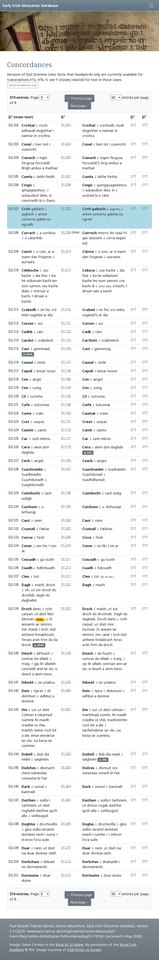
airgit (37, 379)
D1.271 (66, 848)
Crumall (28, 528)
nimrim (46, 624)
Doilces (88, 767)
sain (96, 291)
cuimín (105, 714)
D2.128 (13, 469)
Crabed (88, 309)
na (48, 219)
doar (46, 875)
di (93, 286)
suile (45, 839)
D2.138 (13, 584)
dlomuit (105, 767)
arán (36, 639)
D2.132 (13, 528)
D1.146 (66, 404)
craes (104, 413)
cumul (100, 786)
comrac (27, 658)
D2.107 (13, 208)
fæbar (44, 528)
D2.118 (13, 379)
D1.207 (66, 176)
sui (100, 323)
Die (24, 709)
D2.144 (13, 754)
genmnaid (42, 348)
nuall (120, 125)
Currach (28, 232)
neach (87, 834)
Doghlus (28, 824)
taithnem (29, 805)
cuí (34, 709)
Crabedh (29, 309)
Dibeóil (27, 682)
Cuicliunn (29, 506)
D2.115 (13, 348)
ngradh (27, 224)
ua (119, 730)
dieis (43, 195)
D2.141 (13, 682)
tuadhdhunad (93, 479)
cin (99, 545)
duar (30, 853)
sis (110, 577)
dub (40, 754)
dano (112, 619)
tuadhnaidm (31, 474)
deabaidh (110, 861)
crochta (44, 135)
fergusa (28, 163)
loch (44, 629)
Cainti (27, 251)
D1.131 (66, 323)
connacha (29, 778)
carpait (27, 614)
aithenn (88, 639)
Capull (27, 371)
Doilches (29, 767)
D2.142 (13, 690)
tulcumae (41, 404)
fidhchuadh (46, 567)
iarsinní (98, 829)
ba (54, 275)
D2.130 (13, 506)
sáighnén (89, 759)
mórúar (40, 291)
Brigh (26, 168)
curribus (48, 232)
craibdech (45, 340)
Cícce (86, 537)
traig (25, 663)
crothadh (107, 125)
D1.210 (66, 545)
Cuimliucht (31, 493)
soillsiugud (109, 810)
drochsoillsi (48, 824)
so (106, 577)
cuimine (28, 719)
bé (54, 730)
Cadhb (27, 331)
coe (122, 280)
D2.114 (13, 340)
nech (40, 834)
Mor (50, 614)
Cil (24, 396)
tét (105, 144)
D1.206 (66, 537)
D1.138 (66, 371)
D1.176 (66, 430)
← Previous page (79, 98)
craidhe (27, 725)
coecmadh (30, 200)
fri (125, 232)
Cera (26, 447)
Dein (25, 690)
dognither (90, 130)
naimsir (27, 135)
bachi (47, 280)
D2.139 (13, 608)
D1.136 (66, 348)
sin (51, 668)
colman (117, 709)
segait (121, 238)
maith (39, 584)
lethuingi (29, 512)
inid (52, 629)
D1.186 (66, 379)
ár (23, 550)
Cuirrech (89, 232)
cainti (42, 430)
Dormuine (30, 875)
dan (34, 256)
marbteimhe (117, 719)
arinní (42, 214)
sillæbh (50, 663)
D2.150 (13, 861)
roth (48, 608)
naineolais (39, 773)
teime (38, 730)
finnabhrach (44, 634)
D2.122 (13, 413)
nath (107, 853)
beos (48, 674)
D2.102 (13, 125)
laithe (102, 176)
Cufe (26, 404)
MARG (40, 619)
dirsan (87, 291)
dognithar (44, 130)
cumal (39, 786)
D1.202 (66, 144)
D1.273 (66, 875)
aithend (28, 634)
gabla (41, 219)
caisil (105, 634)
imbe (120, 309)
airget (102, 460)
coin (42, 251)
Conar (27, 545)
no (24, 866)
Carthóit (89, 340)
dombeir (28, 834)
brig (104, 163)
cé (96, 719)
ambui (36, 168)
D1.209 (66, 208)
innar (35, 735)
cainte (101, 430)
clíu (29, 740)
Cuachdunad (92, 474)
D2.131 (13, 520)
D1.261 (66, 709)
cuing (37, 387)
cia (24, 853)
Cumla (27, 176)
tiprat (38, 690)
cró (54, 309)
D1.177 (66, 438)
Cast (25, 348)
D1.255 (66, 584)
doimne (28, 701)
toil (36, 576)
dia (37, 275)
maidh (44, 719)
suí (40, 323)
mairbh (27, 730)
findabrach (103, 639)
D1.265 (66, 800)
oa (36, 740)
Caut (26, 520)
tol (96, 576)
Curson (27, 323)
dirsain (39, 296)
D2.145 (13, 767)
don (46, 447)
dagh (40, 595)
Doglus (88, 824)
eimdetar (47, 735)
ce (36, 725)
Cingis (27, 185)
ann (119, 663)
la (96, 195)
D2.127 (13, 460)
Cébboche (30, 270)
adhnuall (28, 130)
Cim (25, 379)
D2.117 (13, 371)
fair (44, 778)
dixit (42, 614)
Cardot (28, 340)
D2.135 (13, 559)
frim (44, 639)
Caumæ (88, 413)
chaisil (33, 629)
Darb (26, 786)
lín (42, 663)
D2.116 (13, 362)
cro (112, 309)
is (53, 251)
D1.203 (66, 157)
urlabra (49, 682)
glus (28, 829)
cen (39, 545)
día (50, 315)
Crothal (28, 125)
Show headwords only (23, 85)
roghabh (28, 810)
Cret (25, 421)
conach (103, 773)
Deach (87, 653)
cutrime (36, 396)
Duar (26, 848)
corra (110, 238)
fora (37, 839)
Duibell (88, 754)
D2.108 (13, 232)
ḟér (104, 545)
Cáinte (88, 251)
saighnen (41, 759)
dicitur (92, 805)
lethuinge (113, 506)
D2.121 (13, 404)
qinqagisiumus (33, 190)
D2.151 (13, 875)
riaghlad (35, 315)
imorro (103, 232)
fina (44, 275)
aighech (28, 214)
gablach (37, 208)
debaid (48, 861)
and (40, 668)
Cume (27, 413)
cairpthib (35, 238)
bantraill (28, 791)
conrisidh (29, 668)
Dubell (27, 754)
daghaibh (29, 600)
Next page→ (79, 106)
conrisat (108, 663)
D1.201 (66, 125)
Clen (25, 576)
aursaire (28, 262)
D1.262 (66, 754)
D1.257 (66, 608)
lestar (41, 371)
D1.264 (66, 786)
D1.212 (66, 567)
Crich (26, 208)
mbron (116, 834)
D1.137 (66, 362)
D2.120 (13, 396)
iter (24, 629)
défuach (43, 653)
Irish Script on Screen (84, 949)
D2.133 (13, 537)
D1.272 (66, 861)
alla (24, 815)
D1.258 (66, 653)
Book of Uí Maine (69, 944)
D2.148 (13, 824)
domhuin (29, 696)
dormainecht (37, 866)
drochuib (105, 614)
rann (37, 848)
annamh (28, 624)
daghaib (88, 619)
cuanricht (29, 149)
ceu (45, 270)
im (42, 309)
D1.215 (66, 270)
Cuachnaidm (32, 469)
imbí (25, 315)
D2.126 (13, 447)
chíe (102, 719)
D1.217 (66, 576)
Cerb (26, 460)
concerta (29, 219)
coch (47, 730)
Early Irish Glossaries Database (30, 5)
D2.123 (13, 421)
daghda (28, 452)
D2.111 (13, 309)
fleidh (50, 176)
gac (85, 238)
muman (88, 629)
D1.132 (66, 331)
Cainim (27, 430)
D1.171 (66, 421)
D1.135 (66, 340)
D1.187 (66, 469)
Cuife (86, 404)
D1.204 (66, 520)
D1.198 (66, 493)
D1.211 (66, 559)
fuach (107, 653)
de (99, 653)
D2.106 (13, 185)
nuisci (51, 371)
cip (84, 663)
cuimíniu (103, 735)
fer (47, 309)
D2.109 (13, 251)
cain (40, 331)
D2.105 (13, 176)
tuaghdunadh (33, 484)
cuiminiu (28, 745)
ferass (27, 639)
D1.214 (66, 251)
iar (37, 624)
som (25, 286)
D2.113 (13, 331)
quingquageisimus (111, 185)
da (50, 639)
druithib (28, 595)
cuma (50, 834)
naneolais (89, 773)
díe (100, 725)
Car (25, 438)
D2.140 (13, 653)
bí (39, 778)
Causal (88, 362)
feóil (40, 537)
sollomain (34, 280)
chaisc (50, 200)
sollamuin (110, 275)
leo (54, 280)
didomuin (114, 690)
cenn (38, 520)
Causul (27, 362)
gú (42, 559)
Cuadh (27, 567)
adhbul (45, 696)
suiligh (27, 498)
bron (29, 839)
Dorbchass (30, 861)
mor (110, 624)
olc (27, 590)
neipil (116, 754)
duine (26, 880)
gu (103, 559)
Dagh (26, 584)
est (38, 590)
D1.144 (66, 387)
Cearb (87, 460)
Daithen (28, 800)
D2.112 (13, 323)
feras (117, 639)
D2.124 (13, 430)
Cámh (87, 430)
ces (114, 767)
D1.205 (66, 528)
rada (118, 232)
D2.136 (13, 567)
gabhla (112, 214)
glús (123, 824)
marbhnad (90, 714)
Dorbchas (90, 861)
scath (50, 559)
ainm (38, 447)
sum (102, 280)
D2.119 (13, 387)
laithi (41, 176)
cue (102, 270)
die (27, 735)
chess (26, 773)
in (35, 135)
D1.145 (66, 396)
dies (107, 190)
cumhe (99, 834)
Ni (36, 719)
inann (26, 256)
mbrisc (45, 438)
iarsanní (48, 829)
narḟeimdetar (93, 730)
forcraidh (42, 163)
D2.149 (13, 848)
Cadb (86, 331)
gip (36, 663)
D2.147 (13, 800)
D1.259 (66, 682)
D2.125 (13, 438)
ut (33, 590)
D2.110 (13, 270)
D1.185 (66, 460)
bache (26, 275)
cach (35, 438)
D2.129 (13, 493)
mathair (51, 168)
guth (53, 810)
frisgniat (45, 256)
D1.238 (66, 232)
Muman (28, 619)
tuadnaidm (117, 469)
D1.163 (66, 413)
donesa (41, 853)
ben (39, 144)
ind (84, 243)
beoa (43, 740)
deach (26, 674)
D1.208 (66, 185)
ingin (43, 157)
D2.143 (13, 709)
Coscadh (29, 559)
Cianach (28, 157)
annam (106, 629)
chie (42, 725)
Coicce (27, 537)
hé (23, 280)
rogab (103, 805)
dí (48, 690)
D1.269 (66, 824)
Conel (26, 144)
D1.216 (66, 309)
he (100, 275)
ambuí (114, 163)
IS (50, 619)
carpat (39, 421)
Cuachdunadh (33, 479)
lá (40, 200)
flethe (112, 176)
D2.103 (13, 144)
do (112, 232)
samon (34, 286)
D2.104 (13, 157)
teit (45, 144)
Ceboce (88, 270)
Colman (28, 714)
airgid (38, 460)
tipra (98, 690)
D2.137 (13, 576)
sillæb (43, 658)
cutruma (98, 396)
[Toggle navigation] (151, 5)
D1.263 (66, 767)
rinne (41, 362)
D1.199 (66, 506)
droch (50, 584)
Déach (27, 653)
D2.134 (13, 545)
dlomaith (47, 767)
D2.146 (13, 786)
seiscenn (95, 238)
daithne (42, 810)
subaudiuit (30, 195)
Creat (87, 421)
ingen (104, 157)
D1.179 (66, 447)
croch (43, 125)
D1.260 (66, 690)
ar (49, 251)
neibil (26, 759)
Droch (27, 608)
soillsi (44, 800)
